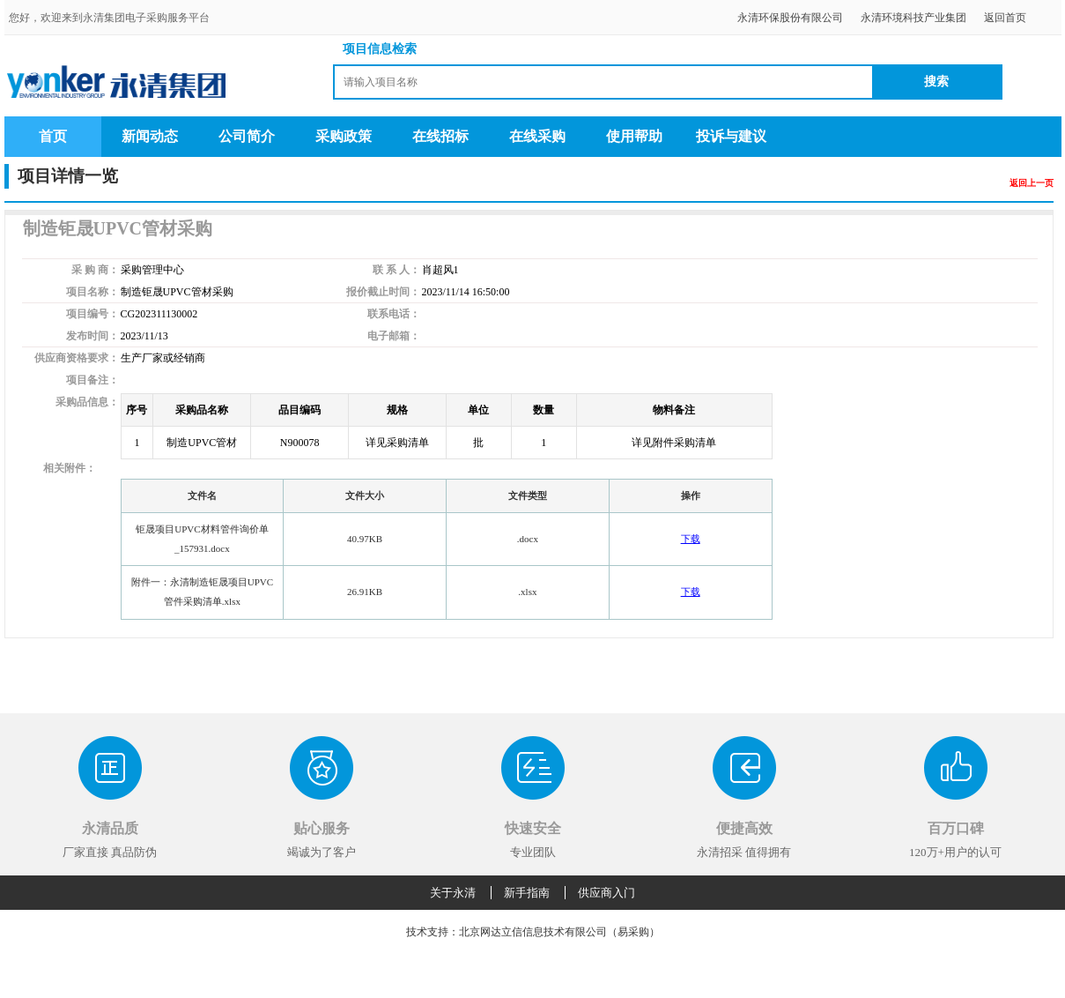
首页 (53, 136)
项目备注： (92, 380)
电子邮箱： (393, 336)
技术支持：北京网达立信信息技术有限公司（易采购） (533, 932)
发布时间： (92, 336)
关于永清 (453, 892)
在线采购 (537, 136)
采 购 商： (95, 270)
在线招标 (440, 136)
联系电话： (393, 314)
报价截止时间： (383, 292)
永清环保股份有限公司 (790, 17)
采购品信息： (87, 402)
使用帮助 (634, 136)
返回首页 (1005, 17)
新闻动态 (150, 136)
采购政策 (343, 136)
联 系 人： (396, 270)
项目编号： (92, 314)
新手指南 (527, 892)
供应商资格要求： (76, 358)
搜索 (936, 81)
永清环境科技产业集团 (913, 17)
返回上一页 (1032, 183)
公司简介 (246, 136)
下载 (690, 538)
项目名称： (92, 292)
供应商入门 (606, 892)
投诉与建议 (731, 136)
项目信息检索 (380, 49)
